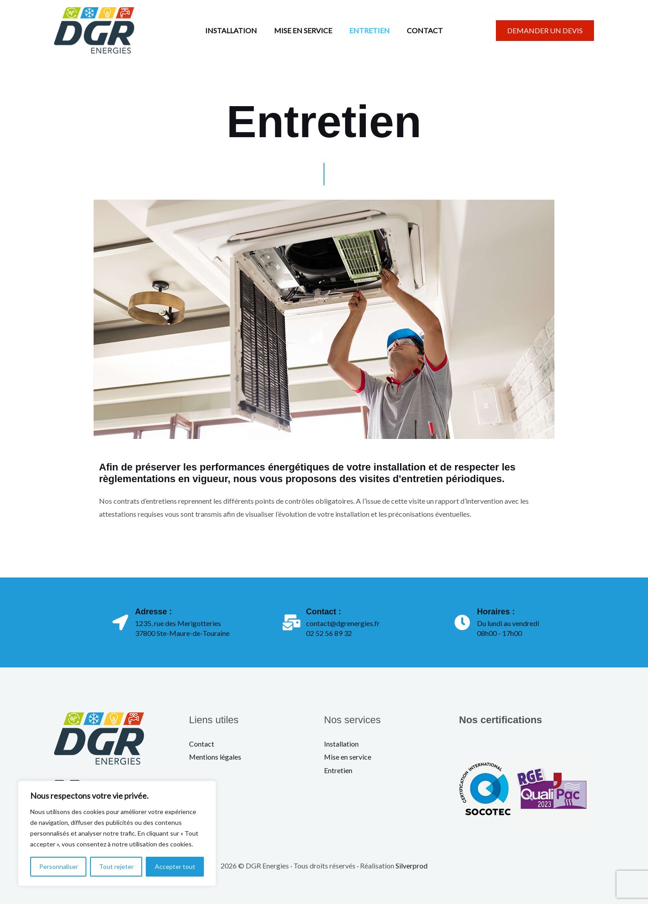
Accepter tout (175, 866)
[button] (545, 30)
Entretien (338, 770)
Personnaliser (58, 866)
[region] (117, 833)
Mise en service (348, 756)
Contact (201, 743)
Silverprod (412, 865)
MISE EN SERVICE (304, 30)
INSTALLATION (235, 30)
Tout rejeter (116, 866)
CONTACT (421, 30)
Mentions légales (215, 756)
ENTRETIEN (368, 30)
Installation (341, 743)
